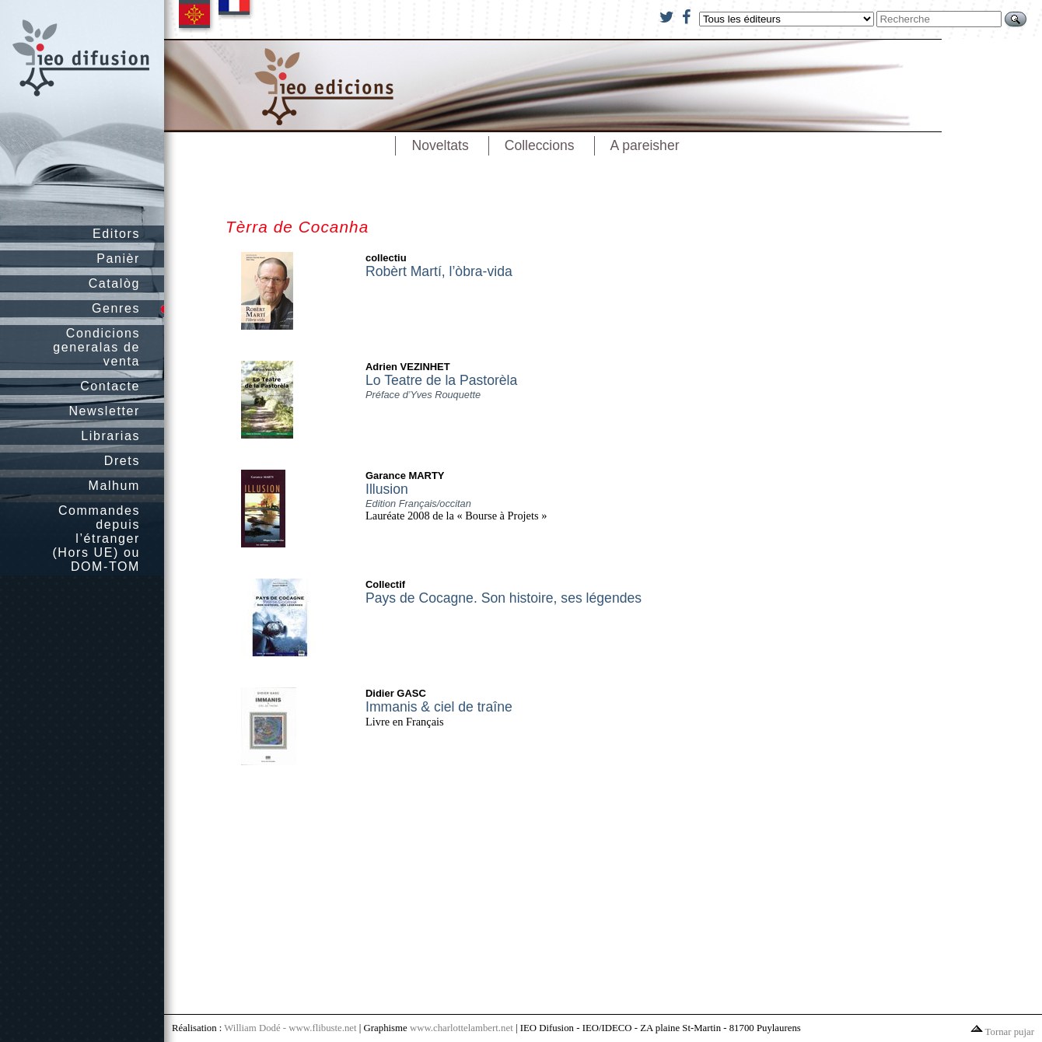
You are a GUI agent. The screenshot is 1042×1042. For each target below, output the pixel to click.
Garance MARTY (405, 475)
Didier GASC (395, 693)
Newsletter (104, 411)
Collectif (385, 584)
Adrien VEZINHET (407, 366)
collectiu (386, 258)
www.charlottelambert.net (461, 1028)
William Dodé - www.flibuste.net (290, 1028)
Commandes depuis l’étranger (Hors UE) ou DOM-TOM (96, 538)
